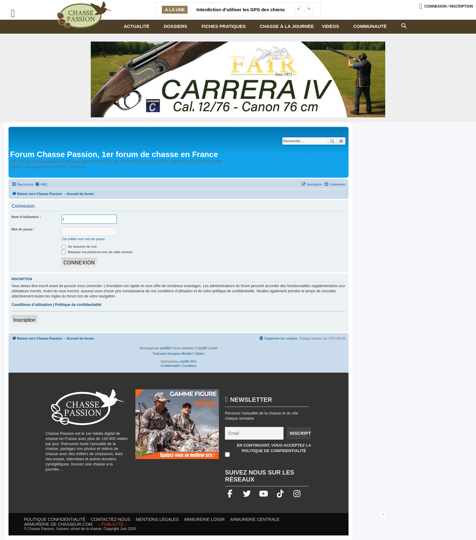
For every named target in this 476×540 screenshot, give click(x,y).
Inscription (24, 320)
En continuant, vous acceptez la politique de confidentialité (274, 448)
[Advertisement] (238, 525)
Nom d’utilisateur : (26, 217)
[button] (404, 25)
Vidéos (330, 26)
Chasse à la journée (287, 26)
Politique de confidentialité (78, 305)
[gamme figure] (177, 427)
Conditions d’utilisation (32, 305)
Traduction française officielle (172, 353)
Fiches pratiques (224, 26)
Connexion (448, 6)
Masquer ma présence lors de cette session (97, 252)
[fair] (238, 79)
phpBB (164, 348)
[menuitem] (41, 184)
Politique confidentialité (55, 519)
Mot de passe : (23, 229)
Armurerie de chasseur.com (58, 524)
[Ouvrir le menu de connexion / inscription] (446, 6)
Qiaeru (200, 353)
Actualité (136, 26)
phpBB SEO (188, 361)
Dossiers (175, 26)
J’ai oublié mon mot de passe (83, 239)
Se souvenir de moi (79, 246)
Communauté (370, 26)
